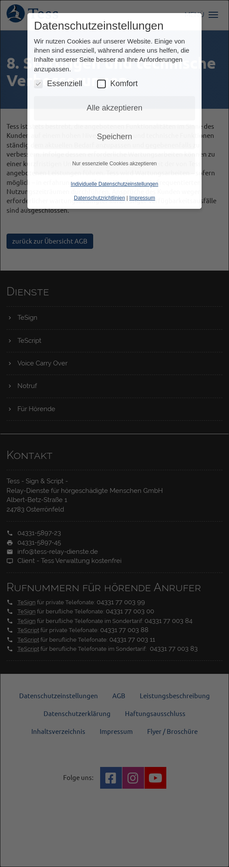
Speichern (114, 136)
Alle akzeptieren (114, 108)
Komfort (117, 83)
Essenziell (58, 83)
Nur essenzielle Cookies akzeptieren (114, 164)
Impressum (142, 198)
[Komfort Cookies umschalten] (101, 84)
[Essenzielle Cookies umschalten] (38, 84)
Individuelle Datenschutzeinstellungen (114, 184)
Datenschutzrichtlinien (99, 198)
